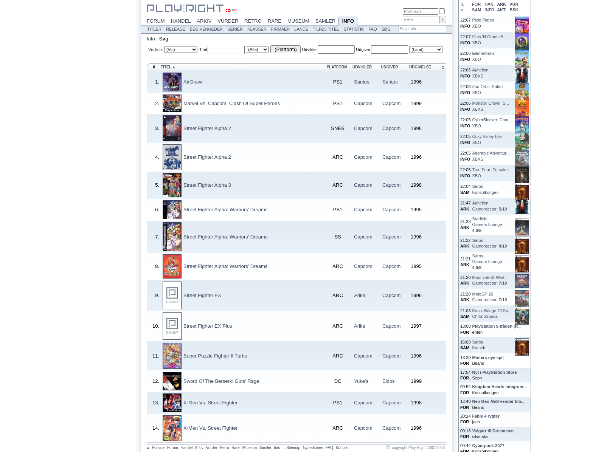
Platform (337, 67)
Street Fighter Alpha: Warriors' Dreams (225, 209)
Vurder (227, 21)
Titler (154, 29)
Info (348, 21)
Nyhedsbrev (313, 448)
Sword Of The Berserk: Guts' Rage (221, 381)
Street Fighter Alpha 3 (207, 185)
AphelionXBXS (480, 73)
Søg (385, 29)
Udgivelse (420, 67)
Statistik (353, 29)
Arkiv (204, 21)
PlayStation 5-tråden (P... (496, 326)
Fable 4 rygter (486, 416)
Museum (298, 21)
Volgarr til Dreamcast (493, 431)
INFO (489, 10)
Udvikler (309, 49)
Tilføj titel (326, 29)
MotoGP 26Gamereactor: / (489, 297)
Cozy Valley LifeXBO (487, 139)
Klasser (257, 29)
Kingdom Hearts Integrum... (499, 386)
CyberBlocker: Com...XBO (492, 123)
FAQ (372, 29)
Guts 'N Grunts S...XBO (489, 39)
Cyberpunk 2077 (488, 445)
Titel (203, 49)
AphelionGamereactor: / (489, 206)
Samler (325, 21)
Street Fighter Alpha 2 (207, 128)
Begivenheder (206, 29)
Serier (235, 29)
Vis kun (155, 49)
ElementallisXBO (483, 56)
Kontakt (342, 448)
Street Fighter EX (202, 295)
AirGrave (193, 82)
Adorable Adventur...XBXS (491, 156)
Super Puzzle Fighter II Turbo (215, 356)
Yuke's (361, 381)
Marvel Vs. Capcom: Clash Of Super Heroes (231, 103)
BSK (513, 10)
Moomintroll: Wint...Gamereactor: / (490, 280)
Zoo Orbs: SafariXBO (487, 89)
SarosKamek (478, 345)
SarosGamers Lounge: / (487, 262)
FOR (476, 4)
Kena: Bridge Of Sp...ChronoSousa (492, 313)
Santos (361, 82)
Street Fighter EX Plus (207, 326)
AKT (501, 10)
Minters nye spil (488, 357)
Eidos (388, 381)
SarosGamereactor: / (489, 243)
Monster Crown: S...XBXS (490, 106)
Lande (301, 29)
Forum (156, 21)
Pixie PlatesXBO (483, 23)
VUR (513, 4)
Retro (253, 21)
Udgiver (363, 49)
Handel (181, 21)
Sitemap (293, 448)
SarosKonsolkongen (485, 189)
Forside (158, 448)
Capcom (363, 103)
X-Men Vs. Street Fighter (210, 403)
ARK (501, 4)
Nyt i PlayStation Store (494, 372)
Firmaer (280, 29)
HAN (489, 4)
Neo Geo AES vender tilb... (498, 401)
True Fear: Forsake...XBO (491, 172)
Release (175, 29)
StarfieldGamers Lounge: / (487, 225)
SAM (476, 10)
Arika (359, 295)
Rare (274, 21)
